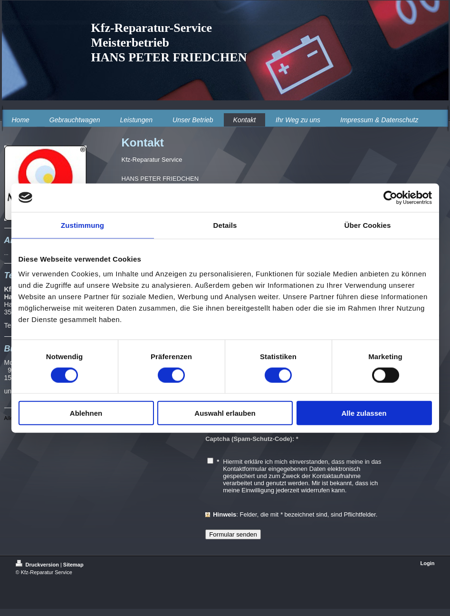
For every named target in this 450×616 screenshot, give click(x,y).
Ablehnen (86, 413)
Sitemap (73, 564)
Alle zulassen (363, 413)
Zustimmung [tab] (82, 225)
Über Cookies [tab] (368, 225)
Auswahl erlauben (224, 413)
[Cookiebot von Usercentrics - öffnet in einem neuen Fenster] (390, 197)
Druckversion (38, 564)
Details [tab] (225, 225)
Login (428, 563)
